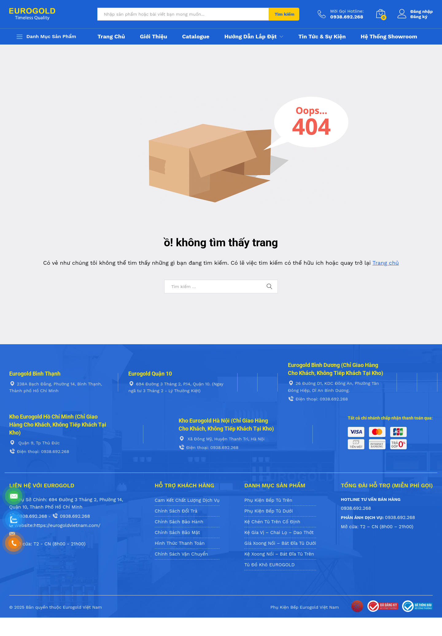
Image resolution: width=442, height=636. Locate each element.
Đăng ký (419, 16)
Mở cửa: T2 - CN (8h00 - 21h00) (47, 544)
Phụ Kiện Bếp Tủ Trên (268, 500)
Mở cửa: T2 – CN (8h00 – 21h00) (377, 526)
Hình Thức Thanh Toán (180, 543)
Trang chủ (111, 36)
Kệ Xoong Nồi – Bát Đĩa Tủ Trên (279, 554)
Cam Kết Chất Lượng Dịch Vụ (187, 500)
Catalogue (195, 36)
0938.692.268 (28, 516)
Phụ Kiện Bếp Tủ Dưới (268, 511)
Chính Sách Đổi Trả (176, 511)
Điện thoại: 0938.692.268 (318, 398)
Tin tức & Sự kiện (322, 36)
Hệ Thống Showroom (389, 36)
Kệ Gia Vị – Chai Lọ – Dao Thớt (279, 532)
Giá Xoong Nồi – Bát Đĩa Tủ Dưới (280, 543)
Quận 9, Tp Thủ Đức (34, 442)
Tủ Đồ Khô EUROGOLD (269, 565)
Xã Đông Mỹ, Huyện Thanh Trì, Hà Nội (222, 438)
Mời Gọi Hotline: (347, 11)
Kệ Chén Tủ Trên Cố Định (272, 522)
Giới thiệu (153, 36)
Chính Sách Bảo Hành (179, 522)
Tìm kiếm (284, 14)
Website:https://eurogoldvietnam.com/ (54, 525)
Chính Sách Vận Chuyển (181, 554)
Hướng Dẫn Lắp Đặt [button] (250, 36)
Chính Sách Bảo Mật (177, 532)
